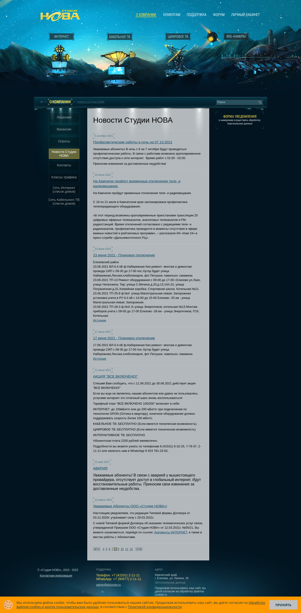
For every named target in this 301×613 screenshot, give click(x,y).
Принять (283, 605)
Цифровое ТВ (175, 53)
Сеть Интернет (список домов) (64, 189)
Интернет (61, 37)
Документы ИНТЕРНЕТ (170, 532)
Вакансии (64, 129)
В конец (141, 549)
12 (131, 549)
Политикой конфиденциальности (155, 607)
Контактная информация (56, 575)
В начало (95, 549)
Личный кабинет (245, 14)
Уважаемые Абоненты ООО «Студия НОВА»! (130, 506)
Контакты (64, 165)
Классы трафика (64, 177)
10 (122, 549)
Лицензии (64, 117)
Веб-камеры (210, 38)
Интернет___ (60, 55)
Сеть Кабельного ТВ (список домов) (64, 201)
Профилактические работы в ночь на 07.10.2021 (133, 142)
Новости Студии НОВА (90, 101)
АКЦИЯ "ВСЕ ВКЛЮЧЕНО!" (115, 376)
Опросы (64, 141)
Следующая (137, 549)
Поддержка (196, 14)
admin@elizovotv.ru (108, 584)
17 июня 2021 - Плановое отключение (124, 338)
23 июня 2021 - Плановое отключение (124, 255)
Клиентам (171, 14)
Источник (99, 320)
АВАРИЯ (100, 468)
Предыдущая (98, 549)
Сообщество (218, 14)
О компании (146, 14)
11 (126, 549)
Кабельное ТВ (119, 62)
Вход (237, 78)
